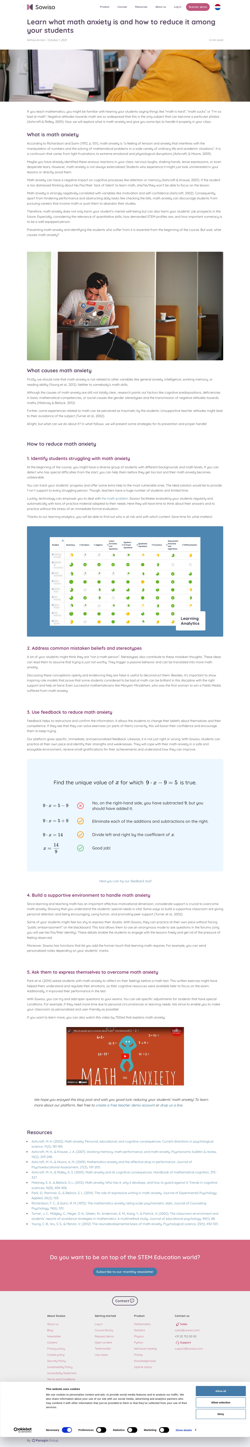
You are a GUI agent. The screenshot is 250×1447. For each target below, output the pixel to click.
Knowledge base (145, 1360)
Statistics (139, 1329)
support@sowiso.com (189, 1347)
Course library (104, 1329)
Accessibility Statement (62, 1372)
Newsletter (54, 1335)
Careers (52, 1341)
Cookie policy (55, 1354)
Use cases (101, 1354)
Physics (139, 1335)
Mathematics (142, 1323)
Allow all (220, 1401)
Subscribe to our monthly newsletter (125, 1272)
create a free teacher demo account (125, 1105)
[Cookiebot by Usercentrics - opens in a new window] (22, 1440)
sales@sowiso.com (187, 1329)
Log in (99, 1323)
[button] (106, 7)
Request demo (104, 1335)
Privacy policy (56, 1347)
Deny (221, 1423)
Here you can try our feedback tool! (125, 881)
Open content (103, 1341)
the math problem (115, 498)
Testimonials (103, 1347)
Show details (184, 1440)
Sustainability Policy (60, 1366)
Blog (50, 1329)
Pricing (138, 1354)
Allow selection (220, 1412)
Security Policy (56, 1360)
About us (53, 1323)
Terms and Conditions (61, 1378)
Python (138, 1341)
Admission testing (145, 1347)
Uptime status (143, 1366)
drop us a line (171, 1105)
